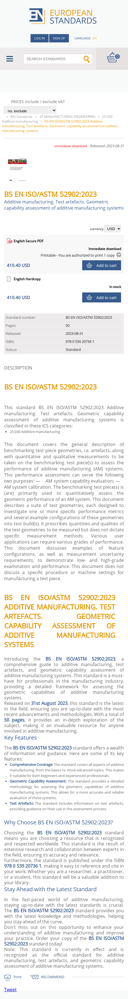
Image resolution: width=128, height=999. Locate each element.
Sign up (59, 38)
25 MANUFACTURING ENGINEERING (67, 116)
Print (18, 976)
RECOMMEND (52, 976)
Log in (39, 38)
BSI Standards (22, 116)
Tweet (10, 990)
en (95, 38)
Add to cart (106, 265)
